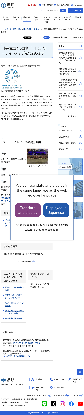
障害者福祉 (27, 29)
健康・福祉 (17, 29)
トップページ (6, 29)
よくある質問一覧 (24, 261)
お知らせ (37, 29)
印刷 (47, 37)
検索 (63, 10)
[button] (32, 5)
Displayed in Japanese (56, 210)
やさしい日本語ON (63, 5)
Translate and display (27, 210)
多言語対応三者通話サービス (18, 356)
